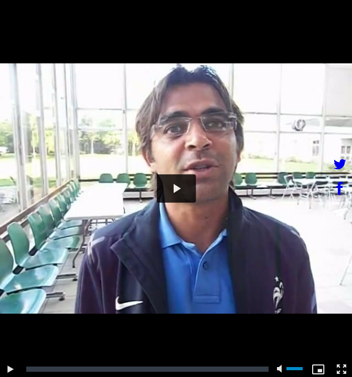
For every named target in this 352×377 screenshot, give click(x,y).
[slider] (147, 369)
